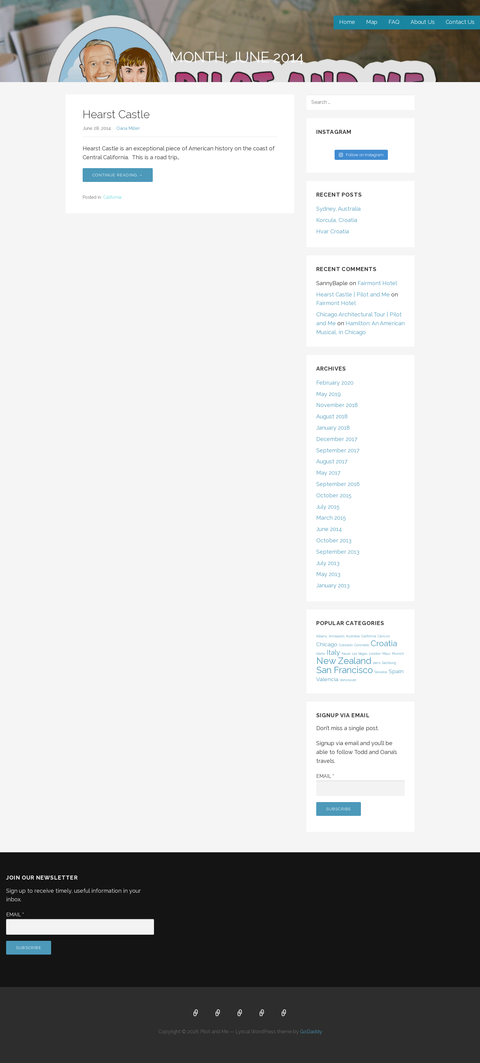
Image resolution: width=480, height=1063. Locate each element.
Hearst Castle (116, 114)
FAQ (393, 22)
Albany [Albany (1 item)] (321, 636)
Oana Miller (128, 128)
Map (372, 22)
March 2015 (331, 518)
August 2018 (332, 416)
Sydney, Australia (338, 208)
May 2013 (328, 574)
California (112, 197)
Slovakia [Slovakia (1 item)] (380, 672)
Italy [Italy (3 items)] (333, 652)
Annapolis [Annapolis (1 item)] (336, 636)
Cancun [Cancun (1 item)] (384, 636)
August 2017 (331, 461)
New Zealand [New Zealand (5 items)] (343, 660)
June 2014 (329, 529)
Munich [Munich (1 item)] (398, 653)
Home (347, 22)
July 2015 (327, 506)
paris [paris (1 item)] (377, 663)
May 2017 (328, 472)
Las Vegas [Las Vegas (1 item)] (359, 653)
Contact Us (460, 22)
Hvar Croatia (332, 231)
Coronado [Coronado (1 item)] (361, 645)
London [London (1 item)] (375, 653)
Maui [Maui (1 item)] (386, 653)
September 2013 (337, 551)
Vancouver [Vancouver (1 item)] (348, 680)
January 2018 (333, 427)
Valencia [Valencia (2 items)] (327, 679)
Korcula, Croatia (336, 220)
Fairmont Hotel (377, 283)
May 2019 (328, 394)
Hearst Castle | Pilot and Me (353, 294)
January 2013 (333, 585)
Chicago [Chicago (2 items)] (326, 644)
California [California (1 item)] (368, 636)
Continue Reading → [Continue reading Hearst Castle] (117, 175)
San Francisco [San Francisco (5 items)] (344, 670)
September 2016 (338, 484)
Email (325, 776)
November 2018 (337, 405)
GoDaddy (311, 1032)
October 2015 (333, 495)
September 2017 (337, 450)
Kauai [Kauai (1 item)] (346, 653)
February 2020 (335, 382)
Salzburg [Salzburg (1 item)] (389, 663)
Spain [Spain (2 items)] (396, 671)
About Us (423, 22)
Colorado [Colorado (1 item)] (346, 645)
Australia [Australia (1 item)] (353, 636)
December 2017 (336, 439)
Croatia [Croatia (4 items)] (384, 643)
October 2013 (333, 540)
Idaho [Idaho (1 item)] (320, 653)
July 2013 (327, 563)
